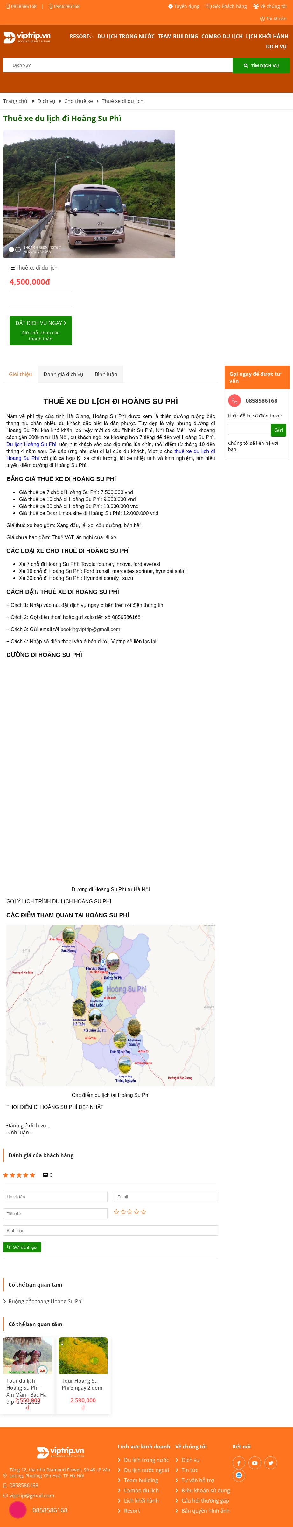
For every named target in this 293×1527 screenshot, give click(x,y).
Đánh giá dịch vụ (63, 374)
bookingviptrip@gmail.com (90, 629)
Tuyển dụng (183, 6)
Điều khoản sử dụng (202, 1490)
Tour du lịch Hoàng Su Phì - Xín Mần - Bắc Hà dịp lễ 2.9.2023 (26, 1391)
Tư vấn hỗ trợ (194, 1480)
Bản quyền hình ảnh (202, 1510)
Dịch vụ (276, 46)
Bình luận (106, 374)
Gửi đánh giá (22, 1247)
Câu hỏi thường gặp (202, 1500)
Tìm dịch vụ (261, 65)
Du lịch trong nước (126, 36)
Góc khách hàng (226, 6)
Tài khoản (273, 19)
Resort (79, 36)
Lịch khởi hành (267, 36)
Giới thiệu (20, 374)
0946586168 (64, 6)
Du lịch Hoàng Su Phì (31, 444)
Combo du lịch (222, 36)
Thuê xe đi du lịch (36, 267)
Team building (178, 36)
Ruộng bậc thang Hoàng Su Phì (43, 1301)
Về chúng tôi (270, 6)
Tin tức (186, 1470)
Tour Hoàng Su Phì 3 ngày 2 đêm (82, 1384)
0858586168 (21, 6)
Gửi (278, 430)
